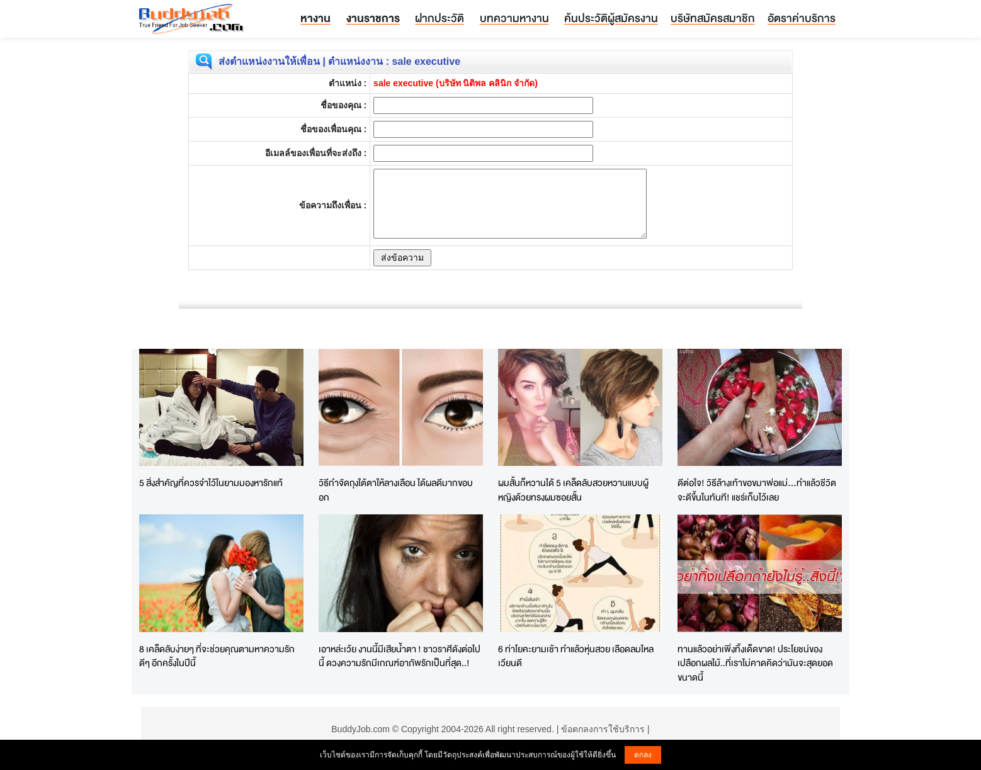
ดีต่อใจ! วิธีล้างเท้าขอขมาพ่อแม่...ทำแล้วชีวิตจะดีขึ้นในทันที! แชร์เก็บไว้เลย (757, 489)
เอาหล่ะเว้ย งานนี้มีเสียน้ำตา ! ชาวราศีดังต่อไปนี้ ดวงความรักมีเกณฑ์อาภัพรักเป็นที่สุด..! (399, 656)
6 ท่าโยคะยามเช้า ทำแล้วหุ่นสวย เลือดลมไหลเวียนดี (576, 656)
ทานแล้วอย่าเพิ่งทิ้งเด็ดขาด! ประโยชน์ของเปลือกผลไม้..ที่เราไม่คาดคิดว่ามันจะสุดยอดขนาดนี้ (755, 663)
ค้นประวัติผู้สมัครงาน (611, 17)
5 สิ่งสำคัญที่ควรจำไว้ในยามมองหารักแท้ (211, 482)
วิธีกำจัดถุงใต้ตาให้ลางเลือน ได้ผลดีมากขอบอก (396, 489)
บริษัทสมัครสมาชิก (713, 17)
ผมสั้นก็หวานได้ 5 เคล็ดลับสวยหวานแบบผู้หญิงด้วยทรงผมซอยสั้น (573, 489)
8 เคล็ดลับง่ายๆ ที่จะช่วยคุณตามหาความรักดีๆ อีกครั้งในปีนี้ (217, 656)
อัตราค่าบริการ (802, 17)
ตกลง (643, 754)
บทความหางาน (514, 17)
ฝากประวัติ (439, 17)
